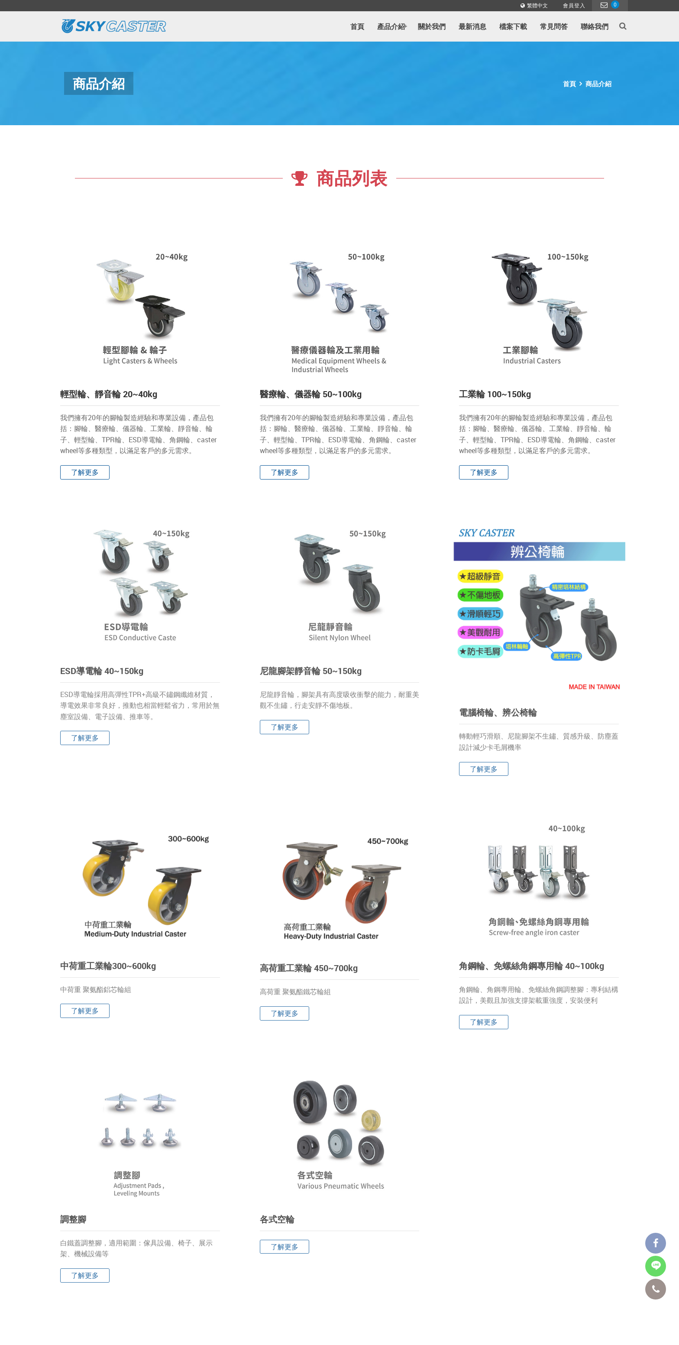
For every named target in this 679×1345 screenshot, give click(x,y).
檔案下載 (513, 26)
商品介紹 (598, 83)
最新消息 (472, 26)
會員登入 (574, 5)
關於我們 (432, 26)
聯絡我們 (594, 26)
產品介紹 (392, 26)
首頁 (357, 26)
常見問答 (554, 26)
